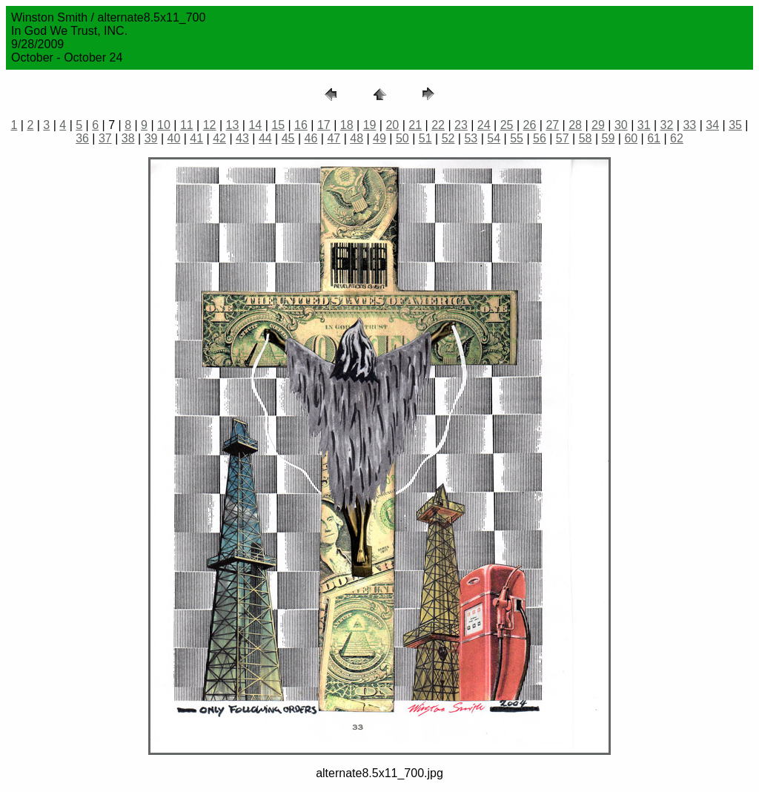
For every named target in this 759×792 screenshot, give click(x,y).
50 (402, 138)
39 (151, 138)
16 (301, 125)
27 (552, 125)
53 (470, 138)
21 (415, 125)
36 (82, 138)
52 (448, 138)
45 (288, 138)
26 (530, 125)
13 (232, 125)
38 (128, 138)
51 (425, 138)
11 (186, 125)
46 (311, 138)
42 (219, 138)
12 (209, 125)
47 (333, 138)
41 (196, 138)
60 (630, 138)
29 (598, 125)
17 (324, 125)
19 (370, 125)
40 (174, 138)
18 (347, 125)
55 (516, 138)
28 (575, 125)
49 (379, 138)
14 (255, 125)
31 (644, 125)
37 (105, 138)
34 (712, 125)
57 (562, 138)
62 (676, 138)
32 (667, 125)
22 (438, 125)
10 (163, 125)
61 (653, 138)
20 (392, 125)
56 (539, 138)
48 (356, 138)
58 (585, 138)
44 (265, 138)
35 (735, 125)
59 (608, 138)
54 (493, 138)
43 (242, 138)
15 (278, 125)
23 (461, 125)
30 (621, 125)
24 (484, 125)
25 (507, 125)
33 (689, 125)
